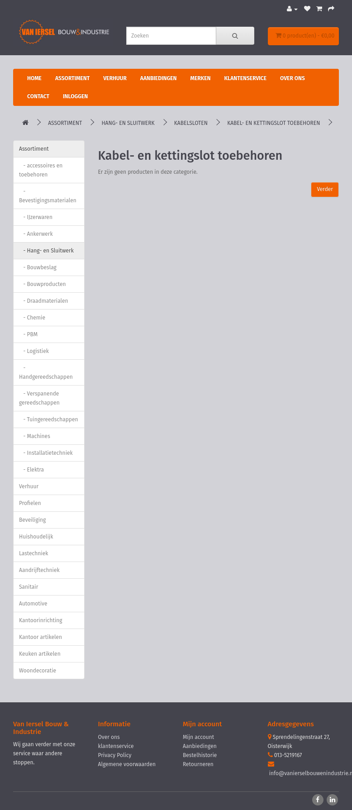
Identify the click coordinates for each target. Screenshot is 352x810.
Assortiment (72, 78)
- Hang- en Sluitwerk (46, 251)
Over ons (292, 78)
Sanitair (28, 587)
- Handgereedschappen (46, 372)
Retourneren (198, 764)
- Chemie (32, 317)
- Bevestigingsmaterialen (47, 196)
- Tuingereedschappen (48, 419)
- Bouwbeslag (38, 267)
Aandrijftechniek (39, 570)
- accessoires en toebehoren (40, 170)
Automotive (33, 603)
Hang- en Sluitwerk (127, 123)
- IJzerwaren (35, 217)
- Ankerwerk (36, 234)
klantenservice (116, 746)
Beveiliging (32, 520)
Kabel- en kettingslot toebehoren (273, 123)
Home (34, 78)
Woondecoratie (37, 670)
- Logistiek (34, 351)
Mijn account (198, 737)
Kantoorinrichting (40, 620)
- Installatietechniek (46, 453)
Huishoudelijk (36, 537)
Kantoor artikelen (40, 637)
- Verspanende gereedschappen (39, 398)
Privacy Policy (115, 755)
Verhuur (115, 78)
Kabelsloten (191, 123)
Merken (200, 78)
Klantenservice (245, 78)
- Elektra (31, 470)
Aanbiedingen (158, 78)
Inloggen (75, 96)
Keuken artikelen (40, 654)
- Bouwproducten (42, 284)
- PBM (28, 334)
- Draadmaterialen (43, 301)
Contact (38, 96)
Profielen (30, 503)
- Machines (34, 436)
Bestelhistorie (200, 755)
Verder (325, 189)
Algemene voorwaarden (127, 764)
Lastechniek (33, 553)
